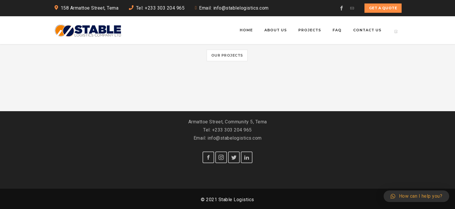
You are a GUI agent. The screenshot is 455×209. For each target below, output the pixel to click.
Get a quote (383, 8)
